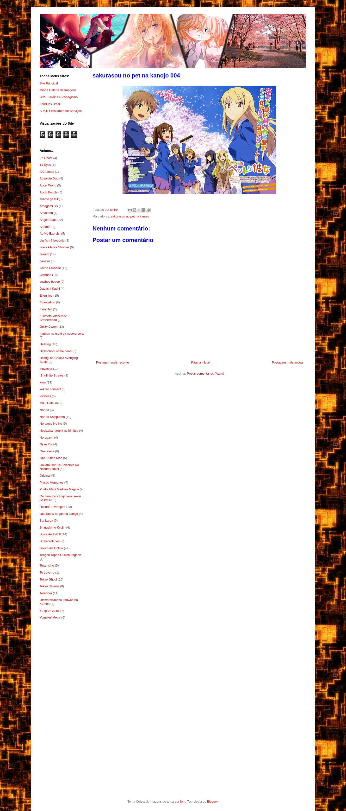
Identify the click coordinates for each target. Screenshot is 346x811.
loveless (45, 396)
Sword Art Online (51, 548)
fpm (182, 801)
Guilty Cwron (48, 326)
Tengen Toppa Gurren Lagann (60, 555)
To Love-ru (47, 572)
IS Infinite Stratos (51, 375)
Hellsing (45, 344)
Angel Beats (48, 220)
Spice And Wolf (50, 534)
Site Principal (49, 83)
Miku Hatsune (49, 403)
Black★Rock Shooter (54, 247)
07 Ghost (46, 158)
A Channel (47, 171)
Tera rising (47, 565)
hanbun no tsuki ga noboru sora (62, 333)
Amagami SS (49, 206)
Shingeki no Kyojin (52, 527)
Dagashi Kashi (50, 288)
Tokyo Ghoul (48, 579)
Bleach (44, 254)
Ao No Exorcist (50, 233)
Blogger (212, 801)
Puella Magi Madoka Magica (59, 489)
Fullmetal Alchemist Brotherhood (53, 318)
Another (45, 227)
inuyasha (46, 368)
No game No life (51, 423)
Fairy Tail (46, 309)
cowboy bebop (50, 281)
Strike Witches (50, 541)
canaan (45, 261)
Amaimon (46, 213)
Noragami (46, 437)
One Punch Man (51, 458)
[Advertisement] (62, 702)
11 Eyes (45, 164)
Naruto (44, 410)
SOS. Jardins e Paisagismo (59, 97)
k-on (43, 382)
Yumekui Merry (50, 617)
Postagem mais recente (112, 362)
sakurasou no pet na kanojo (130, 216)
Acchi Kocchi (48, 192)
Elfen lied (46, 295)
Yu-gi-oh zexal (49, 611)
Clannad (45, 275)
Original (45, 475)
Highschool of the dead (56, 351)
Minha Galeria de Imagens (58, 90)
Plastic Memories (51, 482)
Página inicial (200, 362)
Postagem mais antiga (287, 362)
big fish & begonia (52, 240)
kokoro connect (50, 389)
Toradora (46, 593)
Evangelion (47, 302)
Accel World (48, 185)
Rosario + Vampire (52, 507)
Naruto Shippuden (52, 417)
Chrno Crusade (50, 268)
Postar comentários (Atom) (205, 373)
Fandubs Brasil (50, 104)
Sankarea (46, 520)
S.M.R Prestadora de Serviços (61, 111)
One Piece (47, 451)
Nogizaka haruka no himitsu (59, 430)
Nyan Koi (46, 444)
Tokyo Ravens (49, 586)
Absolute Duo (49, 178)
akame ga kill (49, 199)
